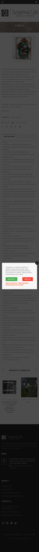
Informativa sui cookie (15, 284)
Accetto (11, 279)
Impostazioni (23, 283)
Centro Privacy (11, 283)
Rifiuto (28, 279)
